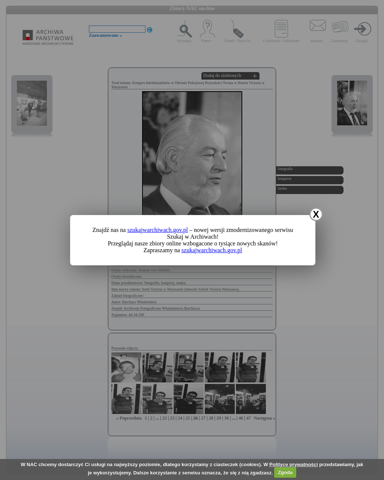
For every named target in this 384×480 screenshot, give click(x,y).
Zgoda (285, 472)
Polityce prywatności (293, 464)
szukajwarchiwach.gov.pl (157, 230)
